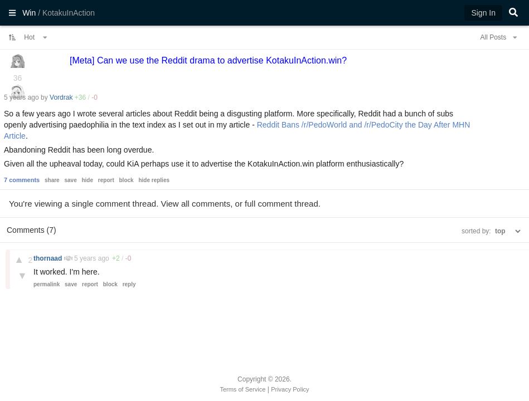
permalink (46, 284)
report (106, 180)
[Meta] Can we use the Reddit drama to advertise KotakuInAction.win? (208, 60)
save (70, 180)
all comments (205, 203)
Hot (35, 37)
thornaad (48, 258)
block (126, 180)
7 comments (22, 180)
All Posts (498, 37)
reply (129, 284)
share (52, 180)
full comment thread (281, 203)
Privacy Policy (290, 389)
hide (87, 180)
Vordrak (61, 97)
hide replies (153, 180)
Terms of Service (242, 389)
